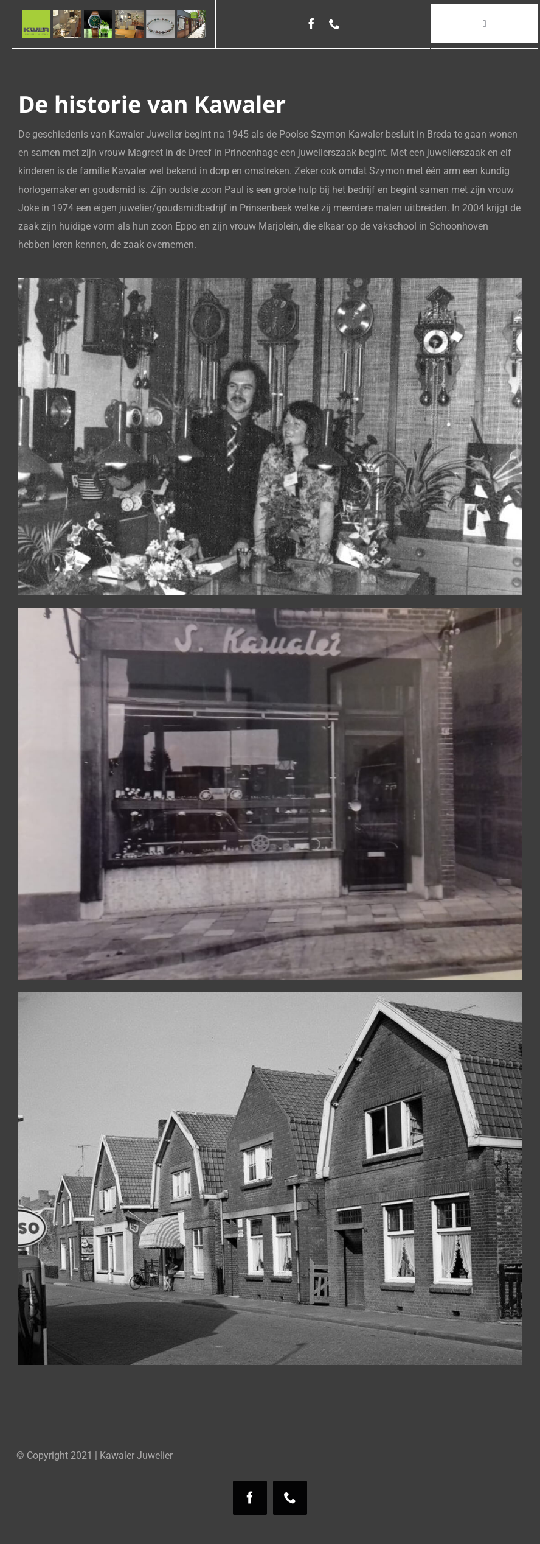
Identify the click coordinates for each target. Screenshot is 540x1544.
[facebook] (311, 23)
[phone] (334, 23)
